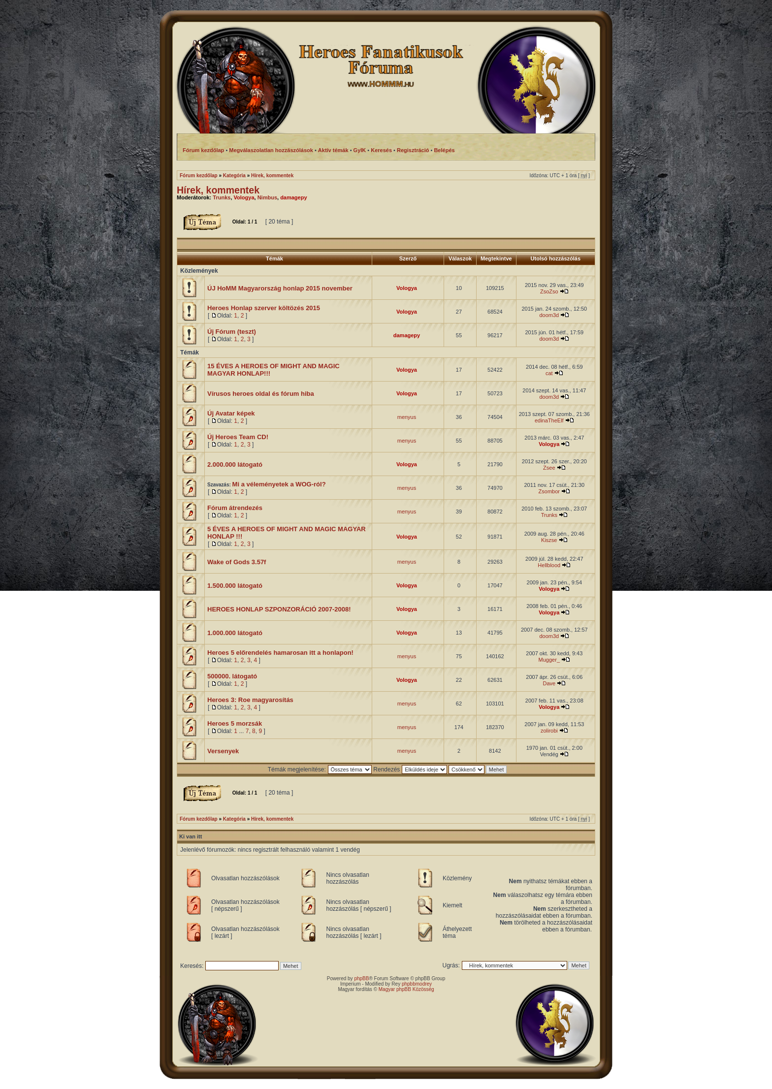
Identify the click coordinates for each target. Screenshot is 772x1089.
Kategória (234, 175)
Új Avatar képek (231, 413)
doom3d (549, 315)
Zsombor (549, 491)
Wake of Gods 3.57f (236, 562)
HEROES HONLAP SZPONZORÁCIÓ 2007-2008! (279, 609)
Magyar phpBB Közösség (406, 989)
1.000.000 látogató (234, 633)
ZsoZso (549, 291)
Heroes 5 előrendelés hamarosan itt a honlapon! (280, 652)
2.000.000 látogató (234, 464)
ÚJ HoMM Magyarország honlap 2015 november (280, 288)
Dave (549, 683)
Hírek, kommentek (272, 175)
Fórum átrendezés (234, 508)
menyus (407, 417)
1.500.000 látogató (234, 585)
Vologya (244, 197)
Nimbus (267, 197)
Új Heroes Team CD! (237, 437)
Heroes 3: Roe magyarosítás (250, 700)
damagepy (293, 197)
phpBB (361, 978)
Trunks (221, 197)
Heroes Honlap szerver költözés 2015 (263, 308)
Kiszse (549, 540)
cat (549, 373)
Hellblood (549, 565)
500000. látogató (232, 676)
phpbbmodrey (417, 984)
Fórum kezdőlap (199, 175)
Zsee (549, 468)
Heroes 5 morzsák (234, 723)
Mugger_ (549, 660)
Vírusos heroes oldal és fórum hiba (260, 393)
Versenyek (223, 751)
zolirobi (549, 731)
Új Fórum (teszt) (231, 331)
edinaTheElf (549, 420)
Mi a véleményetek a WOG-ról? (279, 484)
